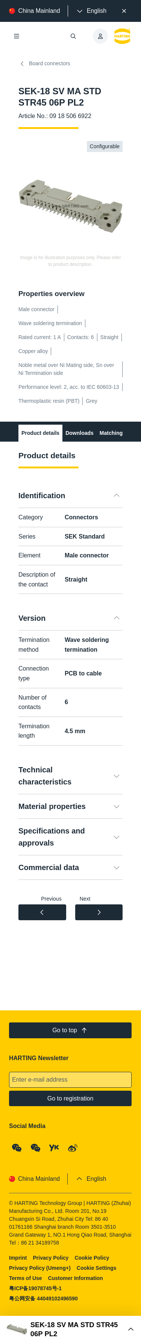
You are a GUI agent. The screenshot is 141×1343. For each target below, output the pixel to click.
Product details (40, 433)
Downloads (79, 433)
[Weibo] (73, 1148)
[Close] (124, 11)
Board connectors (44, 64)
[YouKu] (54, 1148)
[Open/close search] (73, 36)
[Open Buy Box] (70, 1329)
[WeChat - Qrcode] (17, 1148)
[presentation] (91, 11)
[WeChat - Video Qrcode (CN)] (36, 1148)
